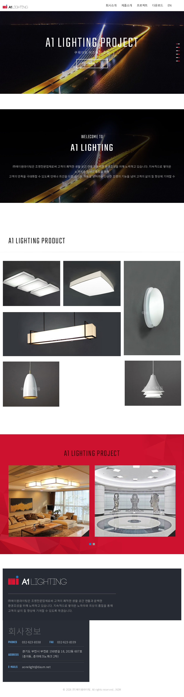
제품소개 (126, 5)
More (91, 64)
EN (169, 5)
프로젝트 (142, 5)
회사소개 (111, 5)
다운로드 (157, 5)
